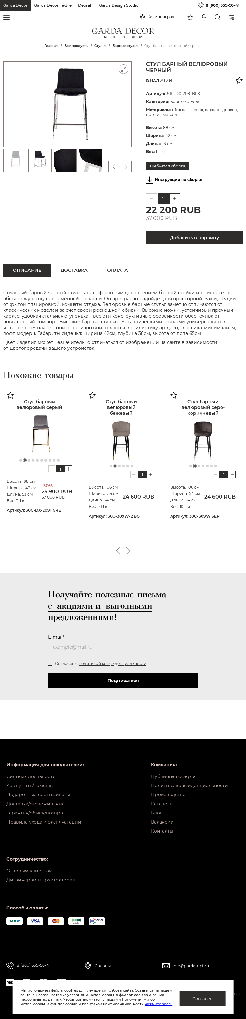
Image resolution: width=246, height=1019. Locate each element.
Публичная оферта (173, 770)
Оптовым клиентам (29, 871)
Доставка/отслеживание (35, 800)
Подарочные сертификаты (38, 790)
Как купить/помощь (29, 780)
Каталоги (162, 800)
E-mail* (56, 637)
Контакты (162, 830)
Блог (156, 810)
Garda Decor (15, 5)
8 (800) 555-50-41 (223, 5)
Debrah (85, 5)
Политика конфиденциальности (189, 780)
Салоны (103, 967)
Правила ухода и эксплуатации (43, 820)
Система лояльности (31, 770)
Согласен (202, 998)
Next (128, 550)
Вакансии (162, 820)
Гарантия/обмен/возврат (35, 810)
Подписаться (123, 680)
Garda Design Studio (119, 5)
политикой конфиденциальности (112, 663)
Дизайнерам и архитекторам (41, 881)
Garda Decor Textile (53, 5)
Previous (118, 550)
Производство (168, 790)
